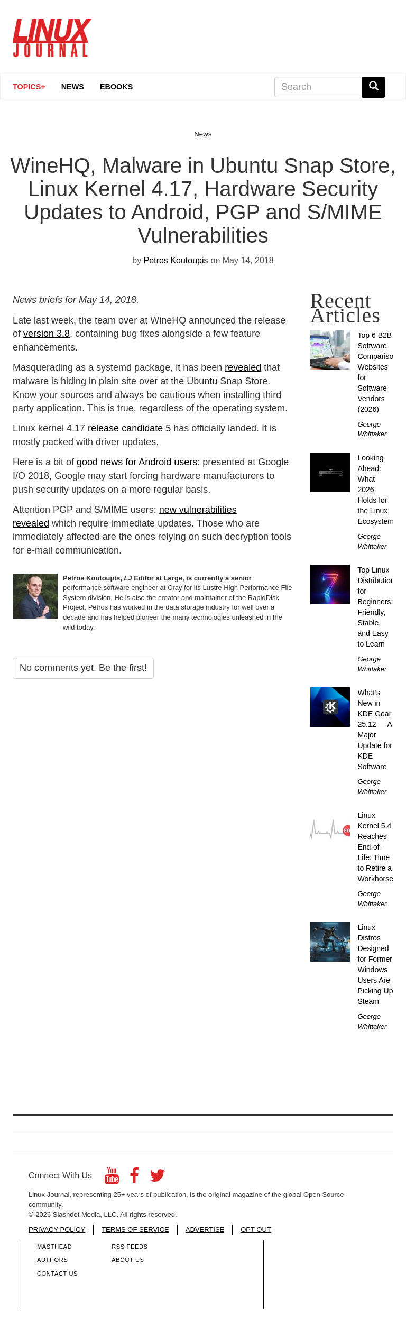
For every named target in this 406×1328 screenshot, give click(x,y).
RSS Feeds (129, 1246)
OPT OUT (256, 1229)
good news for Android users (137, 462)
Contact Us (57, 1273)
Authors (52, 1260)
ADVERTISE (205, 1229)
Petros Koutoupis (176, 260)
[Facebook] (134, 1178)
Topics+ (29, 86)
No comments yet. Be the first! (83, 667)
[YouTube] (112, 1178)
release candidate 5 (129, 428)
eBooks (116, 86)
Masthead (54, 1246)
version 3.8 (46, 333)
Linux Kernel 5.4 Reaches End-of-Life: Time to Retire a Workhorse (375, 847)
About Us (128, 1260)
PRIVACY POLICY (57, 1229)
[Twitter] (157, 1178)
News (72, 86)
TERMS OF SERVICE (135, 1229)
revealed (243, 367)
